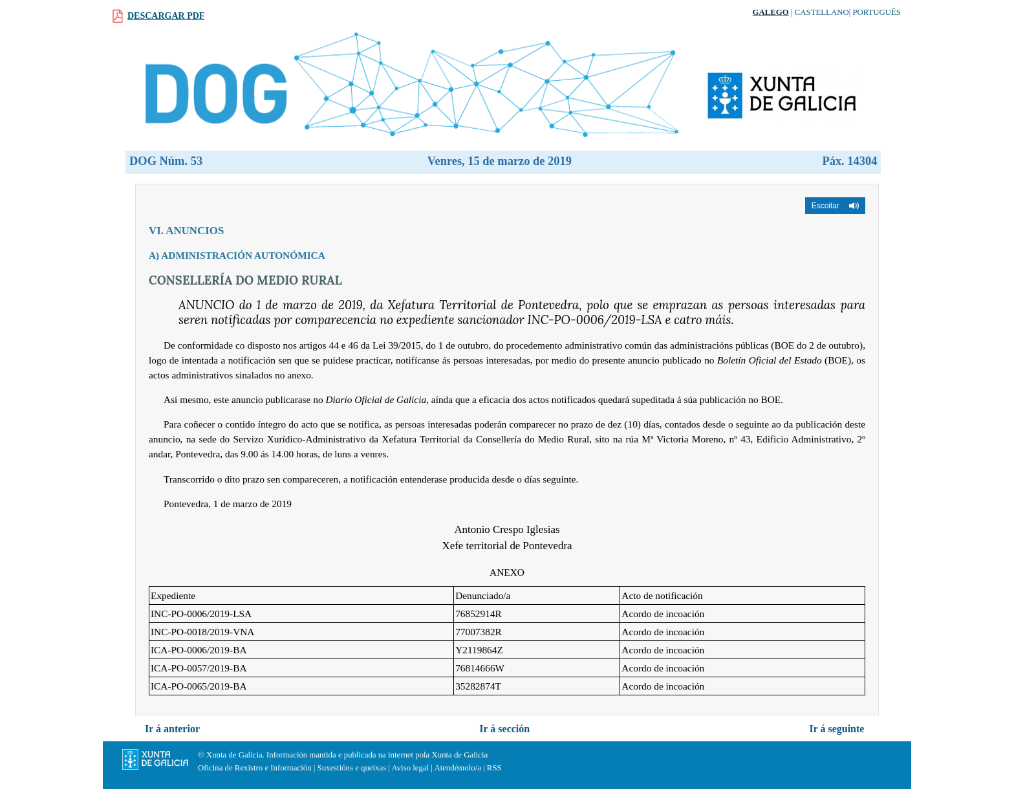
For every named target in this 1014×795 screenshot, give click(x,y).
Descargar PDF (165, 16)
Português (876, 12)
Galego (771, 12)
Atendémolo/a (457, 767)
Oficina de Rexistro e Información (255, 767)
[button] (835, 205)
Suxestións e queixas (352, 767)
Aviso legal (410, 767)
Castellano (822, 12)
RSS (494, 767)
